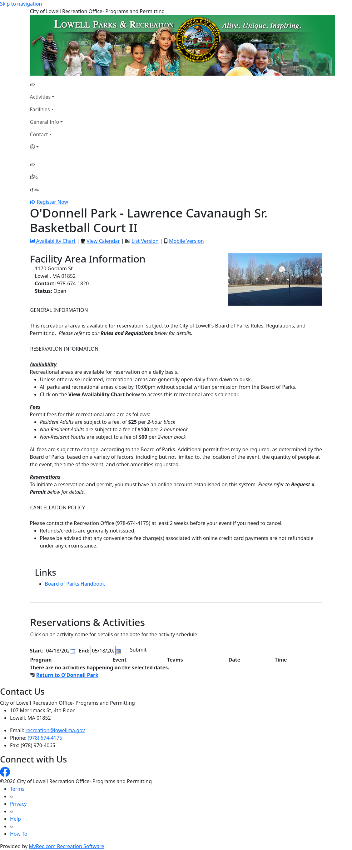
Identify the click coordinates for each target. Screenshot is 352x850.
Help (15, 818)
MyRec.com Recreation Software (66, 846)
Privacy (18, 803)
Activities (40, 96)
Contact (39, 134)
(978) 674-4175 (45, 737)
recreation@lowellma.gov (55, 730)
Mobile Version (186, 241)
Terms (17, 788)
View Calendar (103, 241)
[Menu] (34, 189)
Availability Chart (53, 241)
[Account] (46, 147)
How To (18, 833)
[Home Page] (46, 84)
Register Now (52, 201)
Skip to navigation (21, 3)
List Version (144, 241)
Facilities (40, 109)
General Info (44, 121)
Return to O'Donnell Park (67, 675)
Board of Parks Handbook (75, 583)
